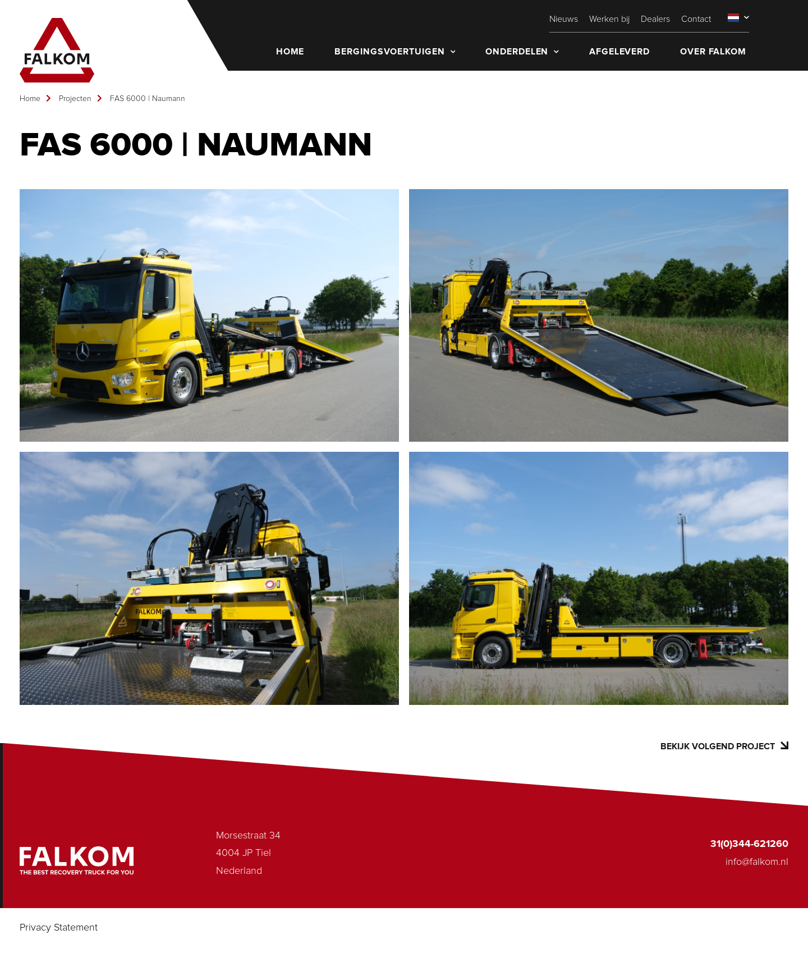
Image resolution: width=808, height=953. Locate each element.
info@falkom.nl (757, 862)
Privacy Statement (59, 928)
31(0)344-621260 (749, 844)
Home (30, 99)
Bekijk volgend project (724, 746)
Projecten (75, 99)
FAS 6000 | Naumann (147, 99)
